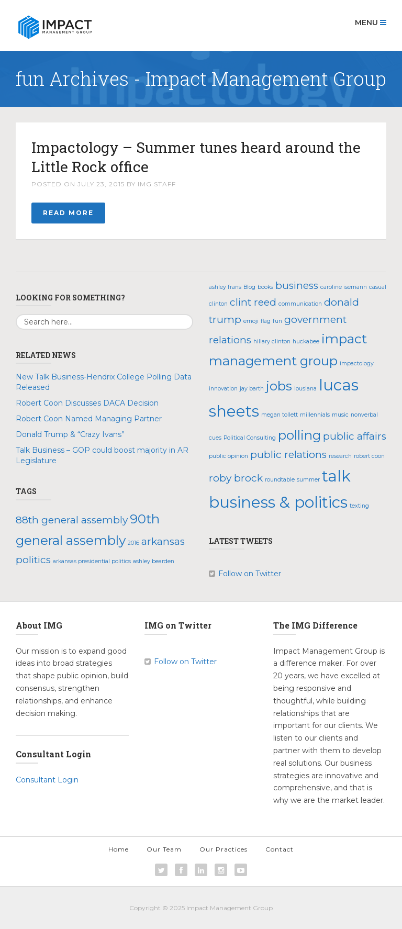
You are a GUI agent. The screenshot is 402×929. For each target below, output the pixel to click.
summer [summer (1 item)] (308, 479)
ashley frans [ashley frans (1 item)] (225, 287)
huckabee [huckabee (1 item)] (306, 341)
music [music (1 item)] (340, 414)
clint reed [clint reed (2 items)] (253, 302)
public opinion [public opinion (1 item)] (228, 456)
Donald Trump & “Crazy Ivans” (70, 434)
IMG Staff (157, 184)
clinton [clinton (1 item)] (218, 303)
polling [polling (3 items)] (299, 435)
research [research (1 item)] (340, 456)
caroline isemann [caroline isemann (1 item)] (343, 287)
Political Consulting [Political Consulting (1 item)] (250, 437)
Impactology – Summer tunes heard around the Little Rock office (196, 157)
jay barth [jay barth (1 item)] (252, 388)
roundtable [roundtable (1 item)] (280, 479)
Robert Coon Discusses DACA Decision (87, 403)
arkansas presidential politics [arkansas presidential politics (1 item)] (92, 561)
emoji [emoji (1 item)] (251, 321)
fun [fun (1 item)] (277, 321)
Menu (370, 22)
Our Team (164, 849)
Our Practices (223, 849)
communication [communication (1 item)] (300, 303)
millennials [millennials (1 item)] (315, 414)
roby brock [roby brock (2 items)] (236, 478)
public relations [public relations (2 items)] (288, 455)
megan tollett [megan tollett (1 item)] (279, 414)
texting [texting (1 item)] (359, 505)
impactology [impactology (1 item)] (357, 363)
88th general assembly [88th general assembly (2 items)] (72, 520)
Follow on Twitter (249, 573)
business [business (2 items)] (296, 285)
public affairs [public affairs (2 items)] (354, 436)
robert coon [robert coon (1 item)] (369, 456)
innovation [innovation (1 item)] (223, 388)
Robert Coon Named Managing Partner (89, 418)
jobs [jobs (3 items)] (279, 386)
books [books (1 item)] (265, 287)
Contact (279, 849)
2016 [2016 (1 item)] (133, 543)
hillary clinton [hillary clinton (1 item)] (272, 341)
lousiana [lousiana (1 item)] (305, 388)
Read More (68, 213)
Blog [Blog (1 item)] (249, 287)
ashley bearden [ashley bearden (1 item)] (153, 561)
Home (118, 849)
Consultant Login (47, 780)
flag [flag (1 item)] (266, 321)
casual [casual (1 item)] (377, 287)
